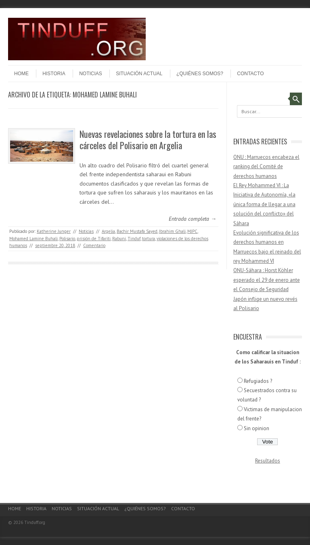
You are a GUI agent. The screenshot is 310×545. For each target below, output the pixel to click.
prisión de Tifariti (94, 238)
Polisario (67, 238)
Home (21, 73)
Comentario (94, 245)
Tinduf (134, 238)
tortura (148, 238)
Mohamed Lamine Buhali (33, 238)
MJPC (192, 231)
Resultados (267, 460)
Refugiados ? (258, 381)
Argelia (108, 231)
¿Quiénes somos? (199, 73)
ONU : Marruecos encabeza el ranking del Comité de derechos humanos (266, 167)
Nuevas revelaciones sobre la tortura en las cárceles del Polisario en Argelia (148, 139)
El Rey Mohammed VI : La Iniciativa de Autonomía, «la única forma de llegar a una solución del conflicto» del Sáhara (264, 204)
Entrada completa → (192, 218)
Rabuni (119, 238)
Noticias (90, 73)
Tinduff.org (34, 522)
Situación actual (139, 73)
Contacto (250, 73)
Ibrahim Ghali (172, 231)
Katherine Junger (54, 231)
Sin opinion (256, 428)
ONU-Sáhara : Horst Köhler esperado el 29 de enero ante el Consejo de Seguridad (266, 280)
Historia (53, 73)
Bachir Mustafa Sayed (137, 231)
